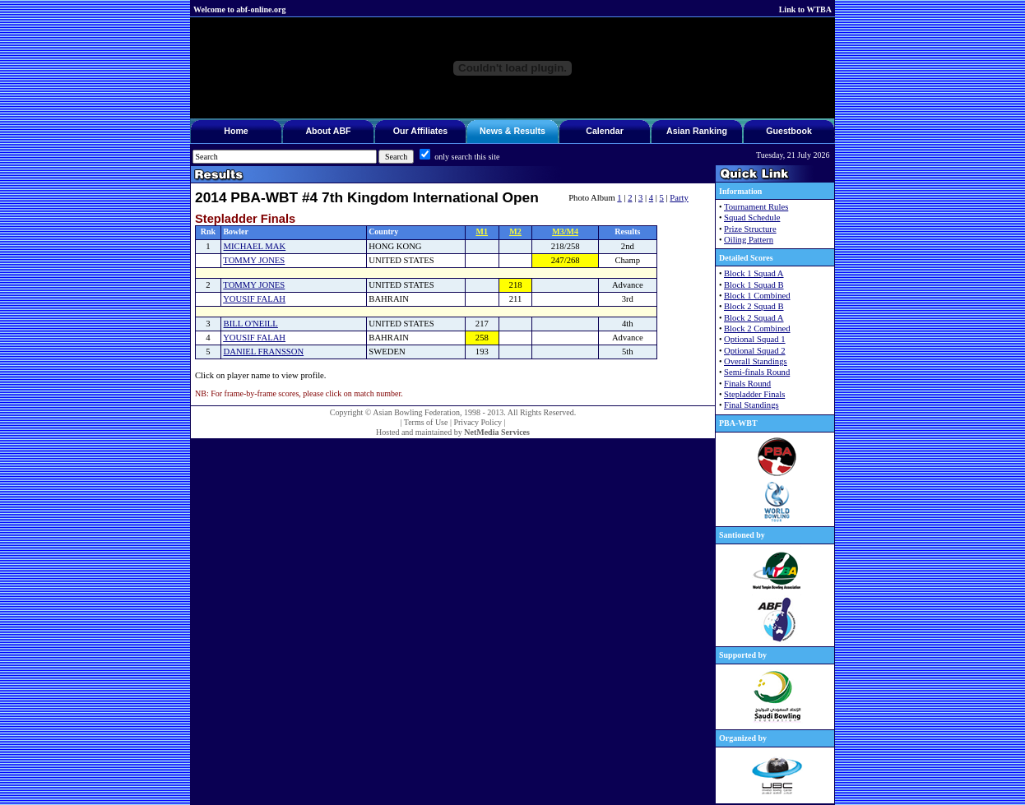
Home (236, 131)
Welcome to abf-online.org (239, 9)
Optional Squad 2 (755, 350)
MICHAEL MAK (255, 246)
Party (679, 197)
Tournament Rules (756, 206)
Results (529, 131)
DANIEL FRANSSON (264, 351)
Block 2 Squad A (754, 317)
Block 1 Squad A (754, 273)
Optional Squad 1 (755, 339)
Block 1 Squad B (754, 284)
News (491, 131)
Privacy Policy (477, 422)
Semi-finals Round (757, 372)
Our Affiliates (420, 131)
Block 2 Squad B (754, 306)
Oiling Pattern (748, 239)
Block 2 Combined (757, 328)
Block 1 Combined (757, 295)
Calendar (605, 131)
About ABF (327, 131)
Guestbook (789, 131)
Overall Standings (755, 361)
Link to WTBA (805, 9)
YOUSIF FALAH (254, 298)
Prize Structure (750, 229)
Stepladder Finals (754, 394)
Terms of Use (426, 422)
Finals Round (747, 383)
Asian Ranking (696, 131)
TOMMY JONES (254, 260)
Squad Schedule (752, 217)
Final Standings (751, 404)
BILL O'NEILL (251, 323)
